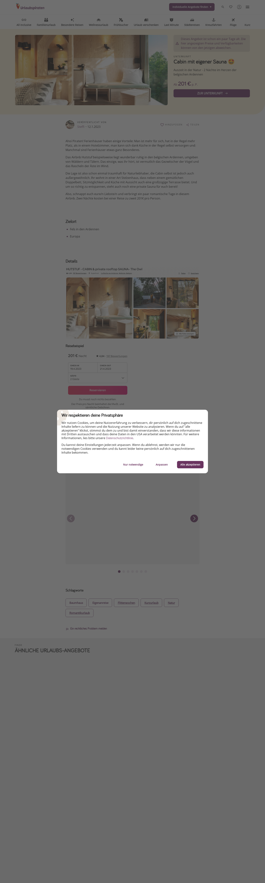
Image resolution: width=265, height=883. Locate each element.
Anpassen (162, 464)
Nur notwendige (133, 464)
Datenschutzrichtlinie (119, 438)
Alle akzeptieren (190, 464)
